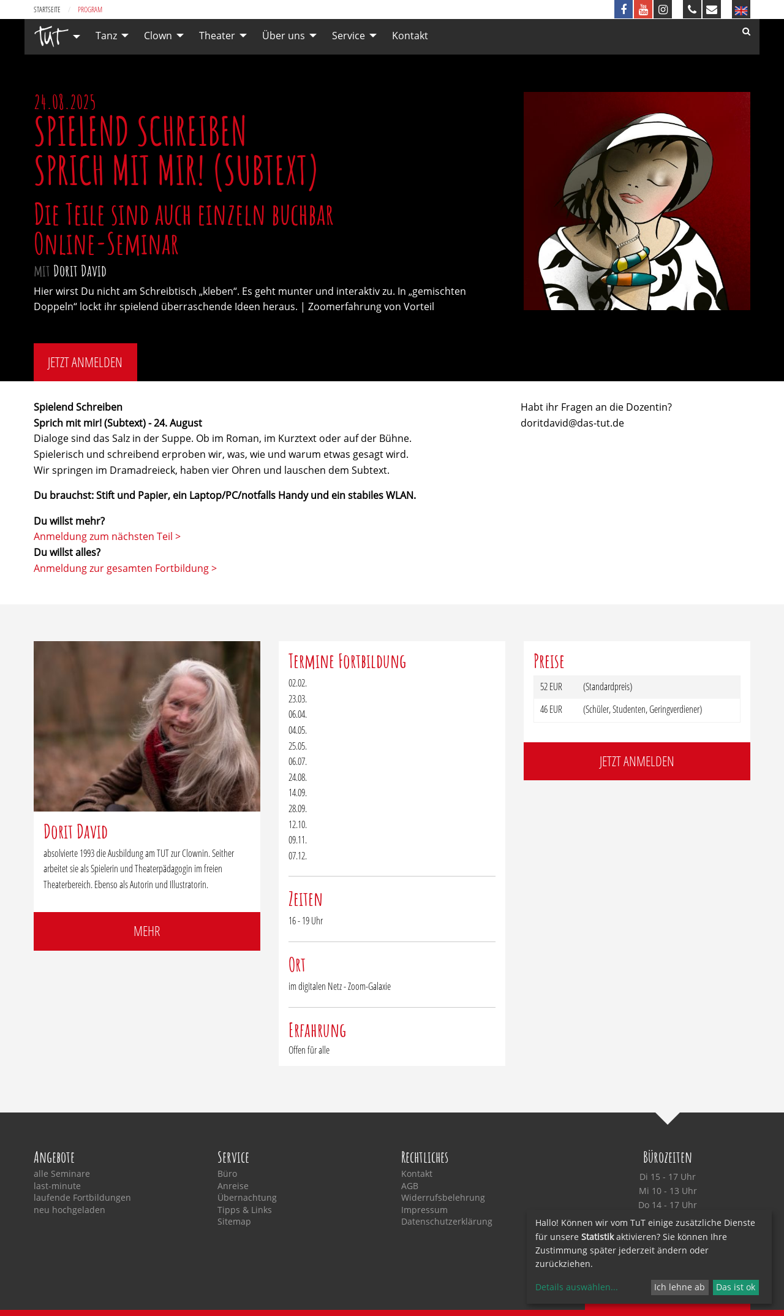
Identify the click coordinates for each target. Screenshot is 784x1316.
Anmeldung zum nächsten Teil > (107, 536)
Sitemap (234, 1221)
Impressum (424, 1210)
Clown (158, 35)
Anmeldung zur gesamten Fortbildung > (125, 568)
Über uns (283, 35)
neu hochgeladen (69, 1210)
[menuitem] (53, 36)
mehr (147, 930)
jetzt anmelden (85, 361)
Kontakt (410, 35)
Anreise (233, 1186)
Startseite (47, 9)
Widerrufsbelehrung (443, 1197)
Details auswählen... (576, 1287)
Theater (217, 35)
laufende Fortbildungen (82, 1197)
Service (348, 35)
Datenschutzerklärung (446, 1221)
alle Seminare (62, 1174)
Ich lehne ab (679, 1287)
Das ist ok (735, 1287)
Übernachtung (247, 1197)
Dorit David (80, 270)
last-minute (57, 1186)
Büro (227, 1174)
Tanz (106, 35)
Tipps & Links (244, 1210)
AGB (409, 1186)
